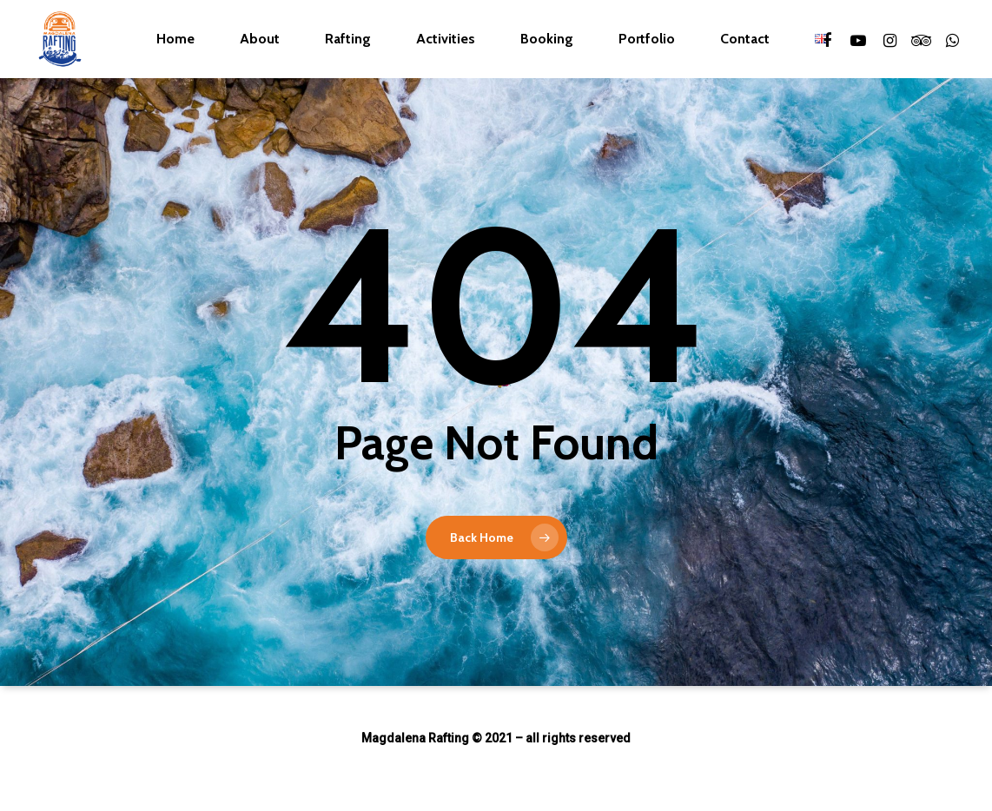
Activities (445, 39)
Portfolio (646, 39)
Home (175, 39)
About (260, 39)
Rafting (348, 39)
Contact (745, 39)
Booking (546, 39)
